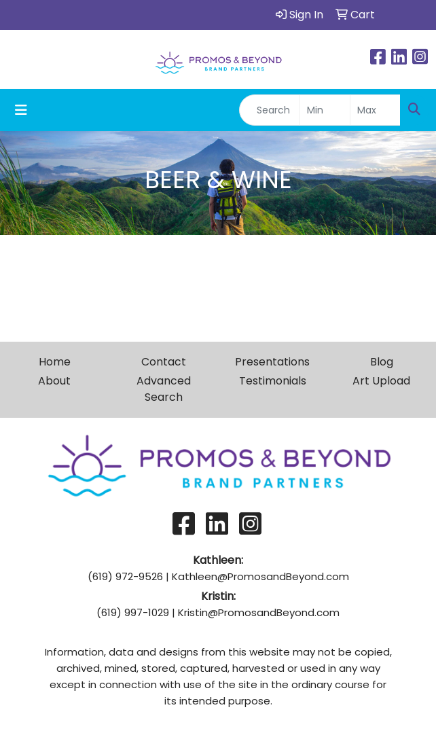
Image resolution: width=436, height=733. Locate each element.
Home (55, 362)
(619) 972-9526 (125, 576)
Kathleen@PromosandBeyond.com (260, 576)
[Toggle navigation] (21, 110)
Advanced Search (164, 389)
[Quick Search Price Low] (324, 110)
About (54, 381)
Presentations (272, 362)
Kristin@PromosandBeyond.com (259, 612)
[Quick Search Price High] (375, 110)
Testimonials (272, 381)
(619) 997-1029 (132, 612)
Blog (381, 362)
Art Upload (381, 381)
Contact (163, 362)
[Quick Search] (269, 110)
